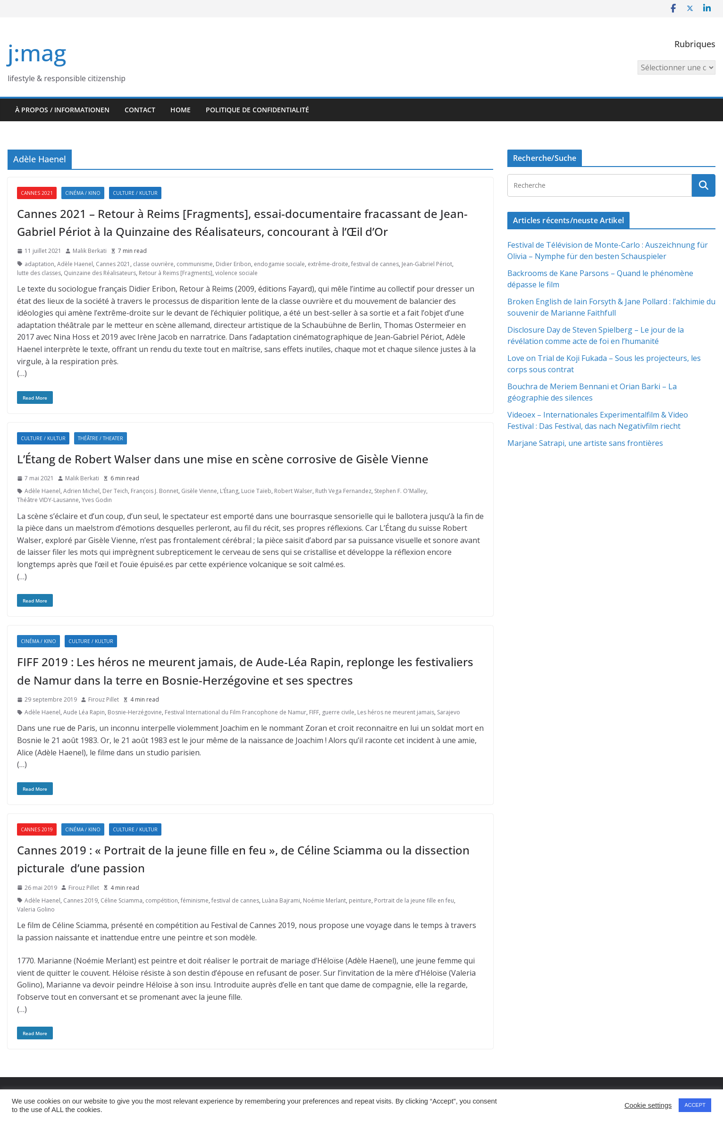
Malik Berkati (90, 251)
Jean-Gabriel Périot (427, 264)
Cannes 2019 (37, 829)
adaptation (39, 264)
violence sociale (236, 273)
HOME (180, 109)
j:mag (37, 52)
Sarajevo (448, 712)
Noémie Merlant (324, 900)
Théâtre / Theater (100, 438)
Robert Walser (293, 491)
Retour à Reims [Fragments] (175, 273)
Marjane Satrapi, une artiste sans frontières (585, 443)
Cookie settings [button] (648, 1105)
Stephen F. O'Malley (400, 491)
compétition (161, 900)
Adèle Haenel (75, 264)
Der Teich (115, 491)
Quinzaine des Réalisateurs (100, 273)
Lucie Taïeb (256, 491)
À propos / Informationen (62, 109)
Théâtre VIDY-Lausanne (48, 500)
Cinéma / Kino (83, 193)
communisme (195, 264)
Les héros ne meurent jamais (395, 712)
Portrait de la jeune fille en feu (414, 900)
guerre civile (338, 712)
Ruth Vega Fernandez (343, 491)
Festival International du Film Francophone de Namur (235, 712)
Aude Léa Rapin (84, 712)
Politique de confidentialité (257, 109)
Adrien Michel (81, 491)
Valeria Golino (36, 909)
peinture (360, 900)
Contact (140, 109)
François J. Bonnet (154, 491)
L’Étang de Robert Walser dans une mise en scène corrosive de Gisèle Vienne (223, 459)
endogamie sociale (279, 264)
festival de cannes (375, 264)
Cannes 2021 (37, 193)
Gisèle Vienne (199, 491)
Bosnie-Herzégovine (135, 712)
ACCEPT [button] (695, 1105)
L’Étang (229, 491)
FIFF (314, 712)
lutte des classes (39, 273)
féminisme (195, 900)
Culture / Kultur (135, 193)
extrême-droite (328, 264)
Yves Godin (97, 500)
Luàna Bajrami (281, 900)
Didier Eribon (233, 264)
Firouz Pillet (103, 699)
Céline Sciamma (122, 900)
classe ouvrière (153, 264)
